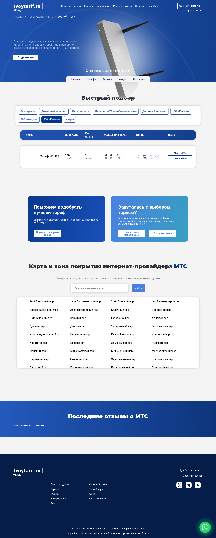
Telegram (189, 485)
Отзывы (139, 6)
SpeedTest (153, 6)
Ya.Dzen (198, 485)
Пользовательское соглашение (87, 528)
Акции (128, 6)
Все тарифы (28, 111)
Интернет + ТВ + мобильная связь (116, 111)
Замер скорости (59, 498)
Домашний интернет (53, 111)
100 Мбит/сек (180, 111)
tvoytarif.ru (27, 6)
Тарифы (88, 6)
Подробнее (180, 158)
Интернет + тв (80, 111)
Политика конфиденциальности (128, 528)
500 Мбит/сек (51, 119)
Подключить (26, 57)
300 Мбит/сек (29, 119)
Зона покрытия (97, 498)
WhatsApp (179, 485)
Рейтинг (117, 6)
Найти (138, 288)
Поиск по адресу (71, 6)
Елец (18, 10)
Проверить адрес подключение (110, 71)
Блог (53, 503)
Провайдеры (103, 6)
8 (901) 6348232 (191, 6)
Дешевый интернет (154, 111)
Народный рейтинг (99, 484)
